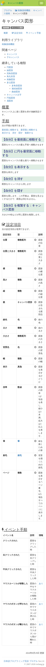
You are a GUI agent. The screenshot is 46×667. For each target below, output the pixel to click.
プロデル (8, 10)
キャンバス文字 (14, 95)
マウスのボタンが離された (15, 624)
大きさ (6, 336)
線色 (5, 319)
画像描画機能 (22, 10)
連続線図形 (17, 88)
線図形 (10, 70)
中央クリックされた (12, 569)
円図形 (10, 67)
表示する (6, 133)
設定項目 (17, 33)
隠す (21, 133)
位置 (5, 240)
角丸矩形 (11, 76)
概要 (6, 33)
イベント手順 (33, 33)
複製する (29, 133)
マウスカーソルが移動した (15, 583)
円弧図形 (11, 98)
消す (14, 133)
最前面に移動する (10, 130)
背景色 (6, 347)
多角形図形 (17, 85)
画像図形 (11, 79)
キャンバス (12, 54)
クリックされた (10, 540)
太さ (5, 328)
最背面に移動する (29, 130)
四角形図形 (12, 73)
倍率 (5, 387)
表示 (5, 367)
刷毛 (5, 455)
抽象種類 (6, 27)
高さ (5, 280)
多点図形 (11, 82)
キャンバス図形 (15, 3)
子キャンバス (13, 57)
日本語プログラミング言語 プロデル (21, 661)
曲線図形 (16, 92)
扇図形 (10, 101)
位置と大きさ (9, 251)
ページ (6, 473)
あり (41, 583)
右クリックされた (11, 555)
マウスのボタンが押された (15, 604)
